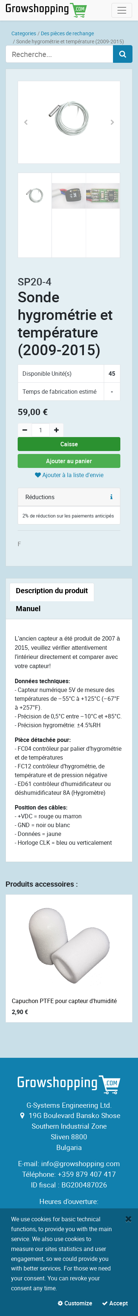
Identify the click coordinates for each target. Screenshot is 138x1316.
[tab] (52, 592)
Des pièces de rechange (67, 33)
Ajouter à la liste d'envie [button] (69, 475)
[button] (25, 122)
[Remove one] (25, 430)
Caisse (69, 444)
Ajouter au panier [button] (69, 461)
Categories (23, 33)
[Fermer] (128, 1218)
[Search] (122, 54)
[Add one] (56, 430)
